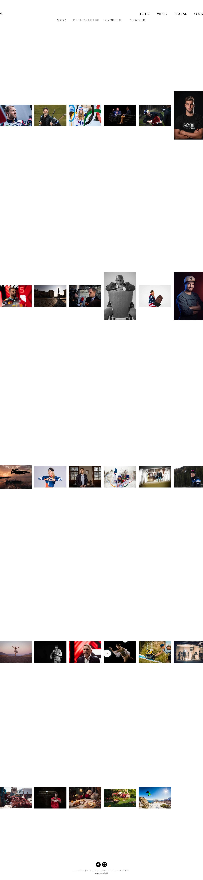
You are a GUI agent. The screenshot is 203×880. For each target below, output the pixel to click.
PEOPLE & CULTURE (86, 20)
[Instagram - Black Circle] (104, 864)
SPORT (61, 20)
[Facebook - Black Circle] (98, 864)
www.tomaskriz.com (79, 871)
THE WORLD (137, 20)
